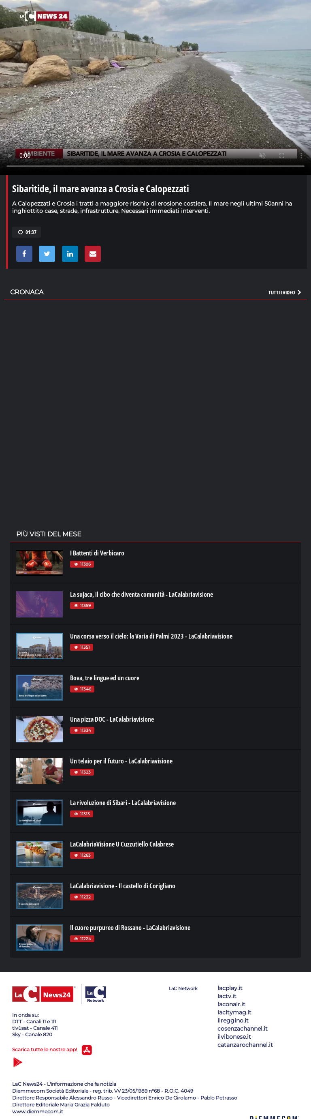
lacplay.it (230, 988)
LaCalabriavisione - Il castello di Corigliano (122, 885)
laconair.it (231, 1004)
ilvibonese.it (234, 1036)
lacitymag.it (234, 1012)
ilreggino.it (233, 1020)
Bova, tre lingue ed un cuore (104, 677)
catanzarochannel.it (245, 1044)
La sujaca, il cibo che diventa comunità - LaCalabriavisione (141, 594)
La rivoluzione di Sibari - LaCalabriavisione (123, 802)
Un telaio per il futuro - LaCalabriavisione (121, 761)
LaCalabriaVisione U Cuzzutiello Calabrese (122, 844)
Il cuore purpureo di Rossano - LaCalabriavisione (130, 927)
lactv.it (226, 996)
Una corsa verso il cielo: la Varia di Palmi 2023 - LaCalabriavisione (151, 636)
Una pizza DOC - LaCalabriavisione (112, 719)
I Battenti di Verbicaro (97, 553)
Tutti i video (285, 292)
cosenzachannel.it (242, 1028)
